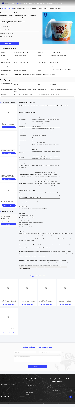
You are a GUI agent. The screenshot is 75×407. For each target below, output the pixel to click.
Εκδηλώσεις (50, 3)
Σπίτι (13, 3)
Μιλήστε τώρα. (9, 43)
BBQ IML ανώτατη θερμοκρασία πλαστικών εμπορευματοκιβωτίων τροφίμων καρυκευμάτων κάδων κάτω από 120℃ (28, 301)
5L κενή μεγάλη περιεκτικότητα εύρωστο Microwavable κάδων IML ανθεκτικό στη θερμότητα (8, 150)
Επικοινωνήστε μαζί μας (39, 4)
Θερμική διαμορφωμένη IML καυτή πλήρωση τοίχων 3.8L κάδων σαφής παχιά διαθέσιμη (9, 301)
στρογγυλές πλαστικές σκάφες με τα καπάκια (34, 266)
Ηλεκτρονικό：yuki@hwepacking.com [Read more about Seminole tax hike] (9, 384)
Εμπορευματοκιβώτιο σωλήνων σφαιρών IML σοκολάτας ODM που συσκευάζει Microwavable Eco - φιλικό (8, 177)
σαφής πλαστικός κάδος (25, 268)
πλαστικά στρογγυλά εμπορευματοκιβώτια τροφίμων (56, 266)
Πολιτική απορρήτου (6, 403)
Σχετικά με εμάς (28, 3)
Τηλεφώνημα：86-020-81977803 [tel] (8, 382)
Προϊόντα (18, 3)
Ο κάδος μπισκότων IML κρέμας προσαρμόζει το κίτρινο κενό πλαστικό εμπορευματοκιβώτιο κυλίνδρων (8, 203)
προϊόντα (6, 8)
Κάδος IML (11, 8)
